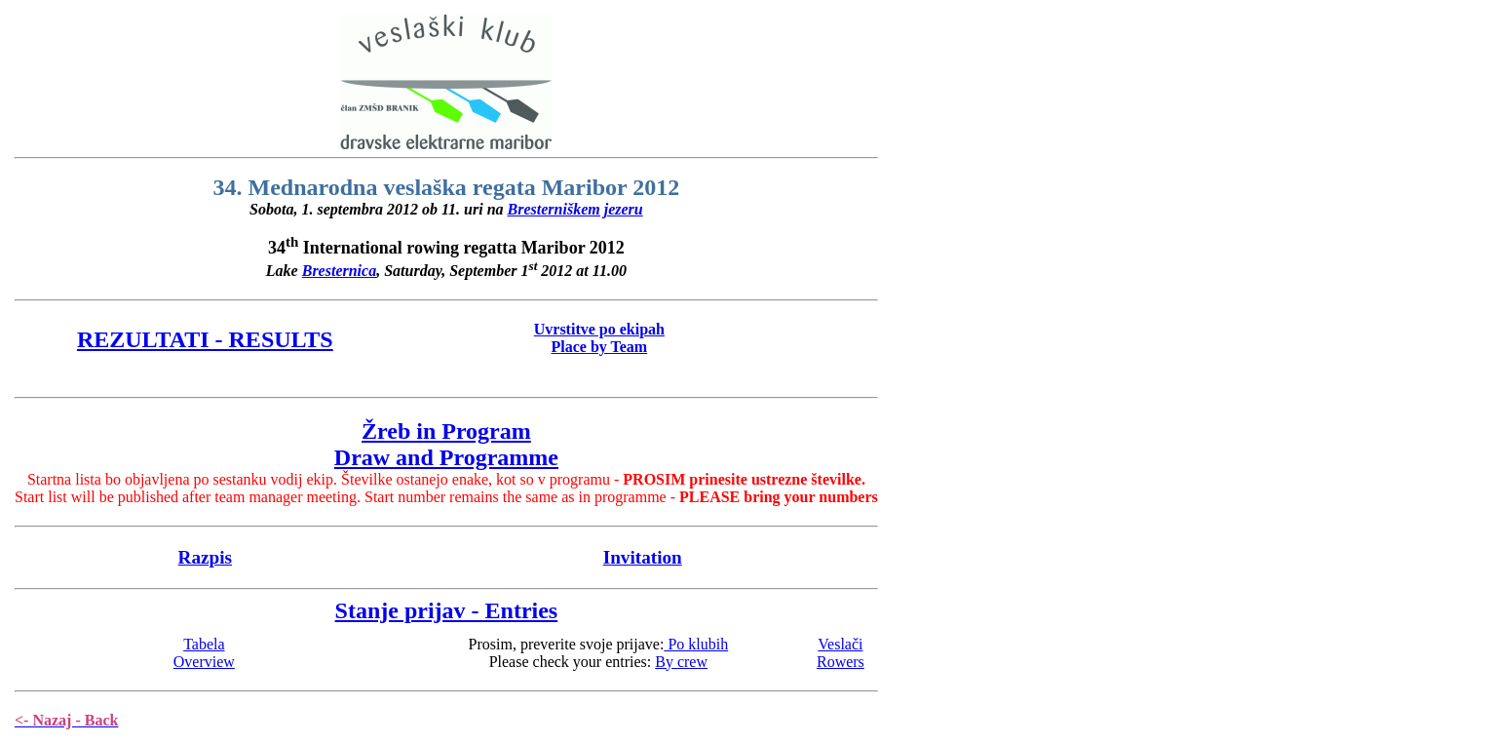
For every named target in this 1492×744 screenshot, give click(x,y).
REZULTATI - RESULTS (205, 339)
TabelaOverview (204, 653)
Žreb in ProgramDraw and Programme (446, 444)
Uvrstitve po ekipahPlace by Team (599, 338)
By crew (681, 661)
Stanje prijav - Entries (446, 610)
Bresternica (339, 270)
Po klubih (696, 644)
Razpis (205, 557)
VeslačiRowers (840, 653)
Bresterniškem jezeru (575, 209)
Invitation (642, 557)
